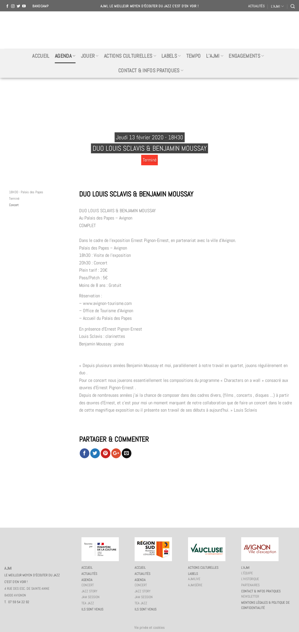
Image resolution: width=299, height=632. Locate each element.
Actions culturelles (130, 56)
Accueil (40, 56)
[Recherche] (293, 6)
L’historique (250, 579)
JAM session (90, 597)
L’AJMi (215, 56)
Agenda (65, 56)
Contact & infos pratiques (150, 70)
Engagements (246, 56)
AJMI (149, 30)
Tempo (193, 56)
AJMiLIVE (194, 579)
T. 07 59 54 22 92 (16, 602)
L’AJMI (277, 6)
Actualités (256, 6)
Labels (171, 56)
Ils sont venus (92, 609)
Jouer (90, 56)
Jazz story (89, 591)
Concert (14, 205)
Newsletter (250, 596)
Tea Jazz (87, 603)
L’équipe (247, 573)
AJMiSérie (195, 585)
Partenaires (250, 585)
